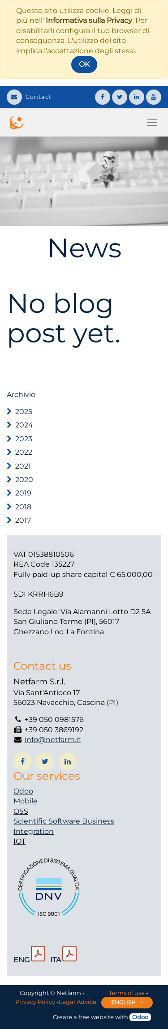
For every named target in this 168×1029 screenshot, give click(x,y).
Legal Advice (77, 1001)
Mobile (25, 801)
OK (84, 64)
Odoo (23, 791)
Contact (29, 96)
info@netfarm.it (53, 739)
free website (96, 1016)
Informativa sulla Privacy (89, 20)
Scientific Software (47, 821)
